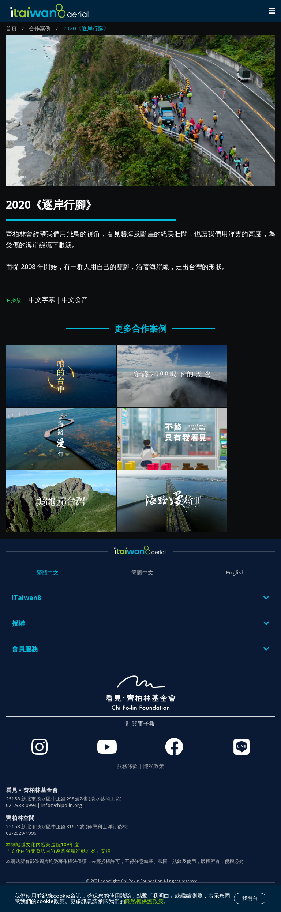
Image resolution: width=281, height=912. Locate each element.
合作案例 (40, 28)
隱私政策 (153, 766)
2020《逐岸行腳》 (86, 28)
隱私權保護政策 (144, 901)
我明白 (250, 898)
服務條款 (127, 766)
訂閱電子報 (140, 723)
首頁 (11, 28)
